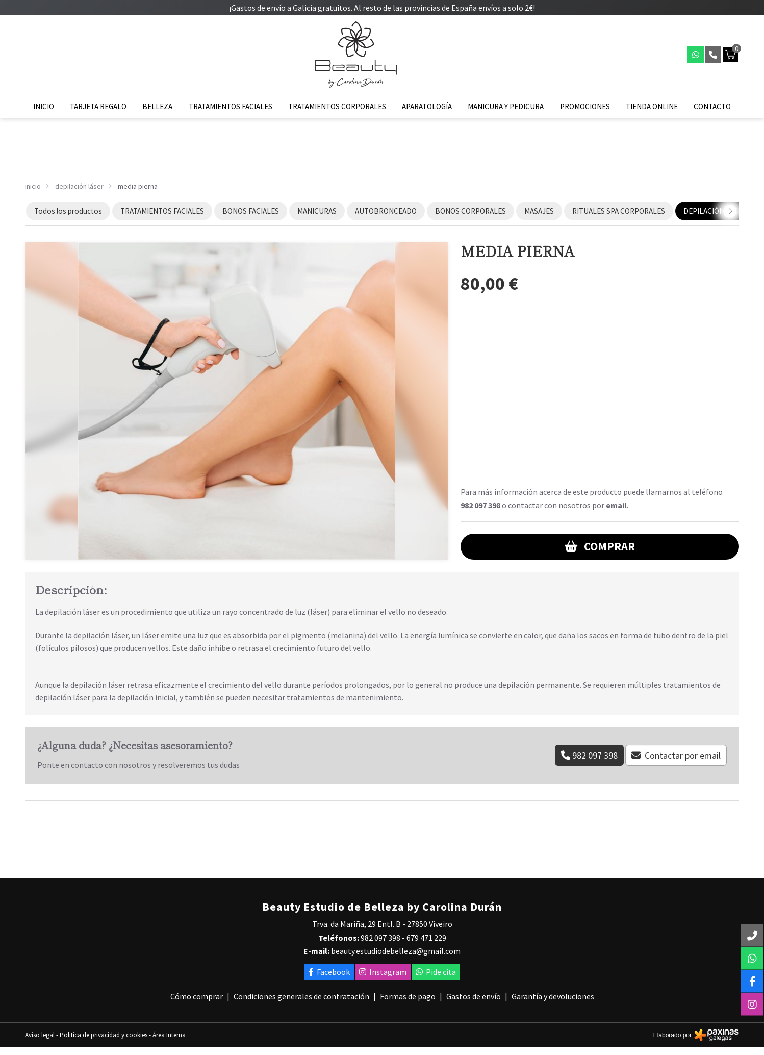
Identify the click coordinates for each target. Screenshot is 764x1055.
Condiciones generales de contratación (301, 996)
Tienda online (652, 106)
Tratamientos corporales (337, 106)
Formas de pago (408, 996)
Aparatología (427, 106)
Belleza (157, 106)
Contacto (712, 106)
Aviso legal (40, 1035)
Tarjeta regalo (98, 106)
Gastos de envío (473, 996)
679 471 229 (426, 938)
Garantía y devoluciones (553, 996)
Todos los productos (68, 211)
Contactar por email (683, 755)
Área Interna (169, 1035)
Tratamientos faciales (230, 106)
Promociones (585, 106)
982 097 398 (480, 505)
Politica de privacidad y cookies (103, 1035)
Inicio (43, 106)
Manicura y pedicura (506, 106)
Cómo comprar (196, 996)
